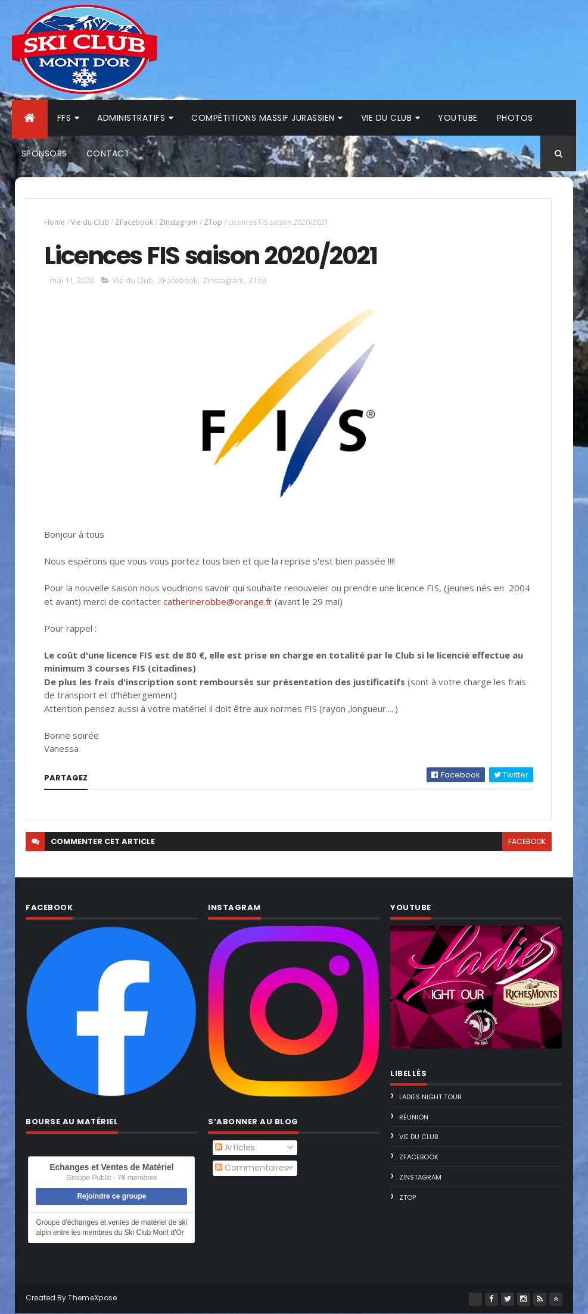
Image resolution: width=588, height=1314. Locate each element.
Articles (235, 1147)
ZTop (213, 222)
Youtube (458, 118)
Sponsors (44, 153)
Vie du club (386, 118)
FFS (64, 118)
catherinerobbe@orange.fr (217, 601)
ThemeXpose (92, 1298)
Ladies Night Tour (430, 1097)
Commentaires (251, 1168)
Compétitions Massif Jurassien (263, 118)
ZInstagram (178, 222)
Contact (108, 153)
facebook (527, 841)
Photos (515, 118)
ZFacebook (134, 222)
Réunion (413, 1117)
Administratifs (131, 118)
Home (54, 222)
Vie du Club (90, 222)
